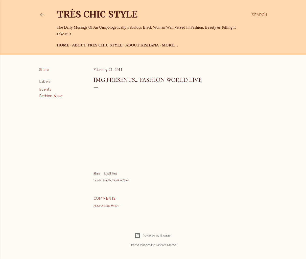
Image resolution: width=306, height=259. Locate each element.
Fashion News (51, 96)
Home (63, 45)
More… (170, 45)
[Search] (259, 15)
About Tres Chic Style (97, 45)
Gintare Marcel (166, 245)
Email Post (110, 173)
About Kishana (142, 45)
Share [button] (44, 69)
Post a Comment (106, 206)
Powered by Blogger (153, 235)
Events (45, 89)
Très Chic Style (97, 14)
